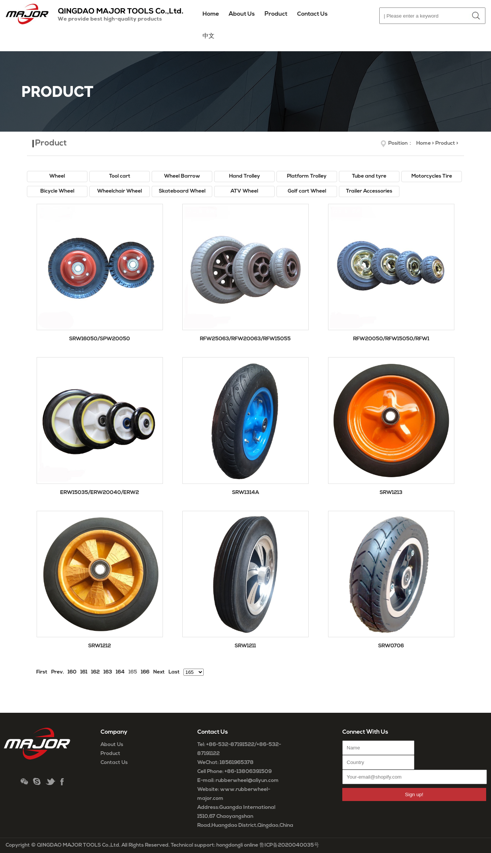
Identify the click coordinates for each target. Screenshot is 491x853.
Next (159, 672)
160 (72, 672)
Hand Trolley (244, 176)
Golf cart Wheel (307, 191)
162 (95, 672)
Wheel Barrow (182, 176)
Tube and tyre (369, 176)
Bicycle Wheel (57, 191)
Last (174, 672)
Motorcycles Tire (431, 176)
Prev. (57, 672)
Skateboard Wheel (182, 191)
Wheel (57, 176)
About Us (112, 745)
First (41, 672)
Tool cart (119, 176)
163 (108, 672)
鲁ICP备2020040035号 (289, 845)
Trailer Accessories (369, 191)
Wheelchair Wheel (119, 191)
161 (83, 672)
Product (445, 143)
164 (120, 672)
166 (145, 672)
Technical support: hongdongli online (214, 845)
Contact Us (114, 762)
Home (211, 14)
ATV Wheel (244, 191)
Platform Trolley (307, 176)
